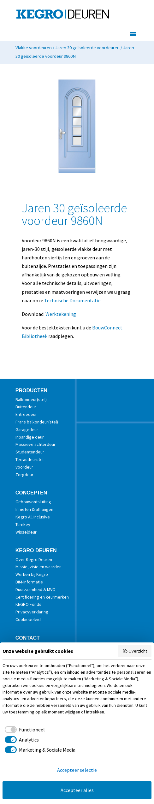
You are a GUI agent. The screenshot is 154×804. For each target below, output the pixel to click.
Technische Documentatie (72, 300)
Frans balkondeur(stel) (36, 422)
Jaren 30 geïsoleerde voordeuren (87, 47)
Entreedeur (26, 414)
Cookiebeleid (28, 619)
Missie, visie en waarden (38, 567)
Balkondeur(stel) (31, 399)
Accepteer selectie (77, 770)
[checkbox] (24, 729)
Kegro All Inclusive (32, 517)
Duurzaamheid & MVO (35, 589)
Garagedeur (26, 429)
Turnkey (22, 524)
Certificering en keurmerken (42, 597)
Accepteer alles (77, 790)
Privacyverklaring (31, 612)
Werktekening (60, 314)
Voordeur (24, 467)
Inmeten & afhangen (34, 509)
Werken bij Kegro (31, 574)
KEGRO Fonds (28, 604)
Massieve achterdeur (35, 444)
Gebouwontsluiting (33, 502)
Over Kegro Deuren (33, 559)
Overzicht (134, 651)
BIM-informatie (29, 582)
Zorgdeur (24, 474)
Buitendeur (25, 407)
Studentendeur (29, 452)
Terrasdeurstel (29, 459)
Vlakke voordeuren (33, 47)
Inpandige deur (29, 437)
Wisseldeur (26, 532)
